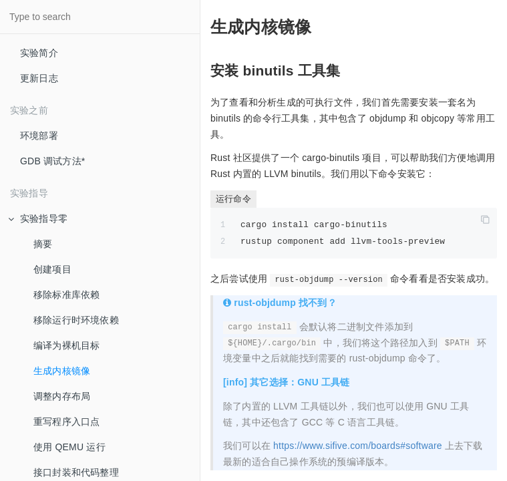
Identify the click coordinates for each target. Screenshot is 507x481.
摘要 (42, 243)
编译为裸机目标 (66, 345)
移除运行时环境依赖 (76, 320)
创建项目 (52, 269)
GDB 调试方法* (52, 161)
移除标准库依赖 (66, 294)
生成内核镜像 (61, 370)
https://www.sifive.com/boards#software (357, 445)
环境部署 (39, 135)
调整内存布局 (61, 396)
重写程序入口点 (66, 421)
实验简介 (39, 52)
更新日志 (39, 78)
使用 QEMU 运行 (69, 447)
